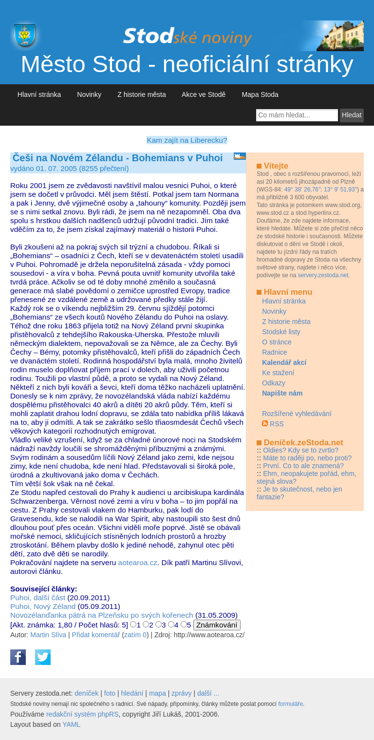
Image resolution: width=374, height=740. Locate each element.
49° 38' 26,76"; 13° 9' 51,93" (320, 189)
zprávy (181, 693)
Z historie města (141, 94)
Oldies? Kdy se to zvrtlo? (300, 450)
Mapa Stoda (260, 94)
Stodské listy (281, 332)
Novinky (89, 94)
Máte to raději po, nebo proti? (307, 458)
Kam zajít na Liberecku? (187, 140)
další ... (208, 693)
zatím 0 (135, 635)
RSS (277, 424)
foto (109, 693)
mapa (157, 693)
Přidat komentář (96, 635)
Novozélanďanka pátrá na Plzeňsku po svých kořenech (101, 615)
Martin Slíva (48, 635)
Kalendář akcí (284, 362)
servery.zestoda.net (323, 275)
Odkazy (273, 383)
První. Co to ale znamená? (303, 466)
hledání (132, 693)
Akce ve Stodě (203, 94)
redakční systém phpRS (82, 714)
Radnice (274, 352)
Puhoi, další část (37, 597)
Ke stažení (278, 373)
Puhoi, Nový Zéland (42, 606)
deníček (86, 693)
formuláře (290, 704)
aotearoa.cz (137, 562)
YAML (71, 724)
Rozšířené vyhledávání (296, 413)
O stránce (277, 342)
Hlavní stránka (39, 94)
